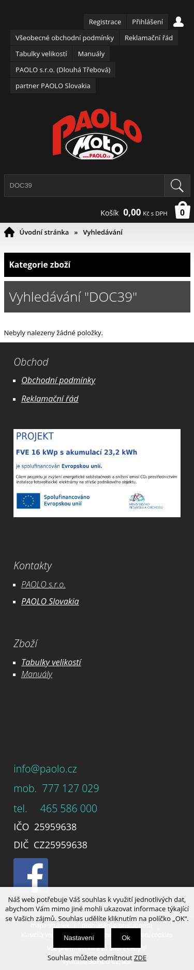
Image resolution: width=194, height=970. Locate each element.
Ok (126, 938)
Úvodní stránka (44, 232)
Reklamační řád (149, 37)
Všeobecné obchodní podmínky (65, 37)
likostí (70, 662)
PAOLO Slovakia (50, 601)
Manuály (91, 53)
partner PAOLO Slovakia (53, 85)
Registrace (105, 21)
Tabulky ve (40, 662)
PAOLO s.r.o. (43, 584)
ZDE (140, 957)
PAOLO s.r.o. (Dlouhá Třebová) (63, 69)
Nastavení (79, 938)
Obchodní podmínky (58, 380)
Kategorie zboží (97, 265)
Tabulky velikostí (41, 53)
